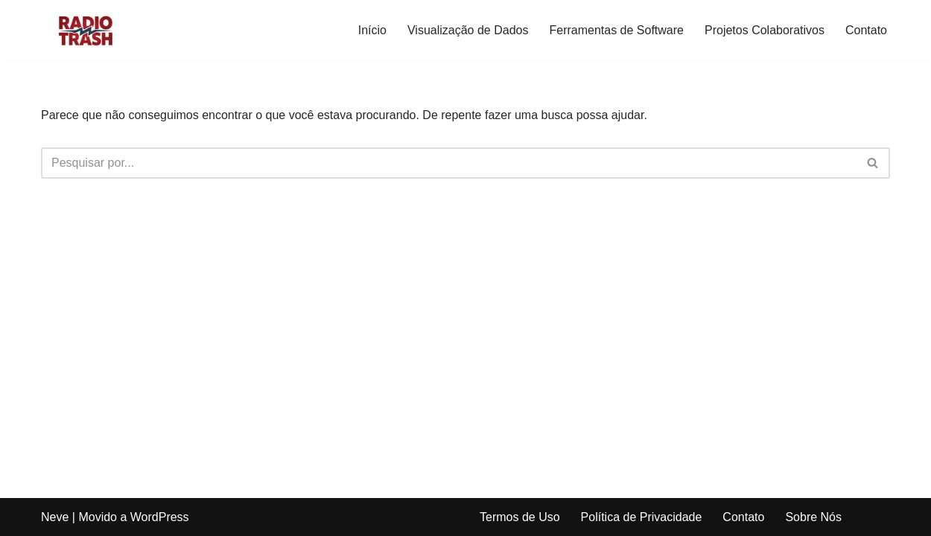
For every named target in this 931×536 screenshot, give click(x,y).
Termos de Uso (520, 517)
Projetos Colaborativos (764, 30)
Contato (866, 30)
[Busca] (449, 163)
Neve (55, 517)
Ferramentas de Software (616, 30)
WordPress (159, 517)
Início (372, 30)
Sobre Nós (813, 517)
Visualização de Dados (467, 30)
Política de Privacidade (641, 517)
